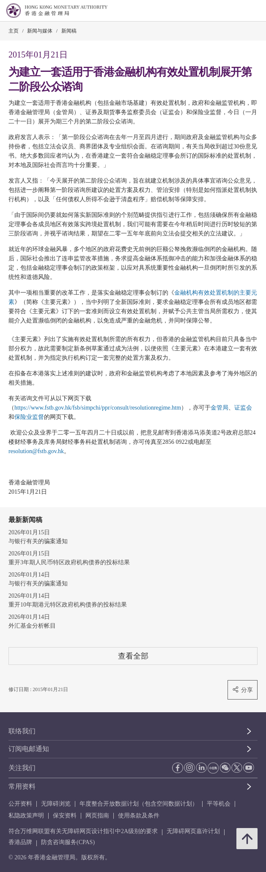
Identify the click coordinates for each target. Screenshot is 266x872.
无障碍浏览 (56, 804)
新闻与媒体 (39, 31)
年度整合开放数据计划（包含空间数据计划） (139, 804)
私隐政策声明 (26, 815)
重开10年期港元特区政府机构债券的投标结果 (67, 604)
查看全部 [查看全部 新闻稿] (133, 655)
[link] (238, 11)
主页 (13, 31)
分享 (242, 689)
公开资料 (20, 804)
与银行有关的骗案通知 (38, 541)
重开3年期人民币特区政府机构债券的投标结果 (69, 562)
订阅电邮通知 (28, 748)
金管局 (219, 408)
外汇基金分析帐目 (32, 626)
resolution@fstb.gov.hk (36, 451)
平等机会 (218, 804)
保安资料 (65, 815)
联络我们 (22, 731)
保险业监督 (29, 417)
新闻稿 (69, 31)
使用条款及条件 (138, 815)
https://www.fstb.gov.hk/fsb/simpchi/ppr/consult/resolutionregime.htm (97, 408)
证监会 (243, 408)
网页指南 (97, 815)
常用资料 (22, 786)
